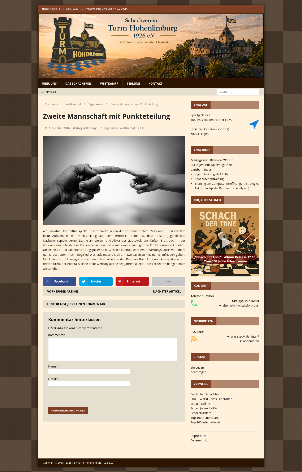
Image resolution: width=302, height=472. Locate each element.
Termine (133, 83)
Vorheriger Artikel (62, 291)
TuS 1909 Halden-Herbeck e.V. (211, 120)
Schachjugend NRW (204, 408)
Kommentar (56, 335)
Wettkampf (109, 83)
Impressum (198, 436)
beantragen (198, 372)
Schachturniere (201, 413)
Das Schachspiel (78, 83)
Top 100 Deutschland (205, 418)
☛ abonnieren (249, 341)
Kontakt (155, 83)
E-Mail (52, 379)
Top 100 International (205, 422)
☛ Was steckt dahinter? (243, 336)
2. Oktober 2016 (59, 128)
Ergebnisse (111, 128)
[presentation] (80, 399)
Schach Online (200, 404)
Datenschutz (199, 440)
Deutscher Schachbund (206, 394)
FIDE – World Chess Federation (211, 399)
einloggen (197, 367)
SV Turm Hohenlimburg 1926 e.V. (93, 462)
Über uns (49, 83)
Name (52, 366)
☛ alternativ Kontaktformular (239, 305)
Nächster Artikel (167, 291)
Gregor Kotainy (86, 128)
